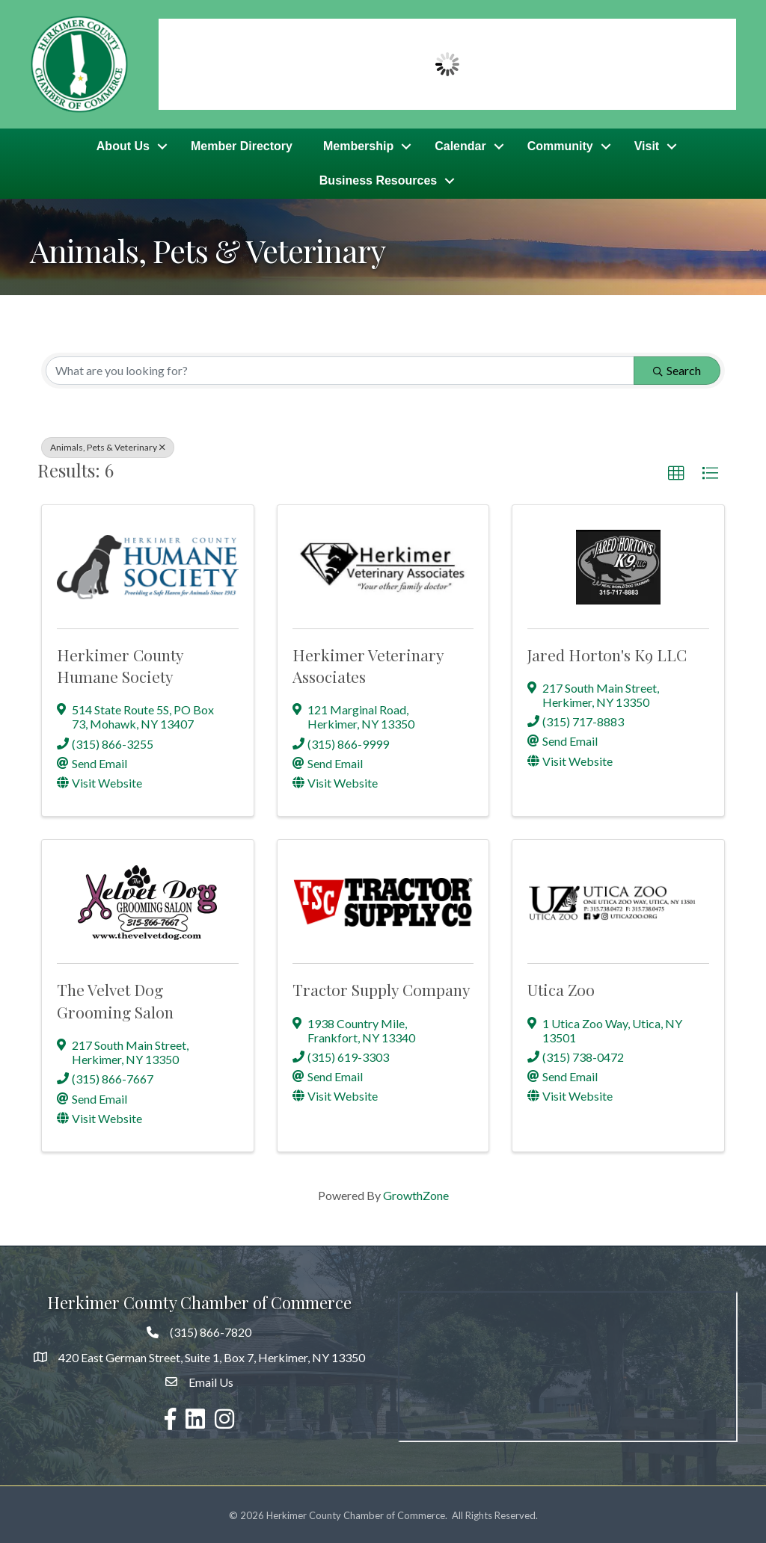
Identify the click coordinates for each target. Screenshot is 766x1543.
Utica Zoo (561, 987)
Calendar (460, 145)
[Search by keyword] (340, 368)
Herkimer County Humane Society (120, 663)
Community (560, 145)
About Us (123, 145)
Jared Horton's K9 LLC (607, 652)
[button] (676, 471)
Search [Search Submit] (677, 368)
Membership (358, 145)
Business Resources (378, 179)
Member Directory (241, 145)
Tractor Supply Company (381, 987)
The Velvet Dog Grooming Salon (115, 998)
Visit (647, 145)
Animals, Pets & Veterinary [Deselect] (107, 445)
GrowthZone (416, 1193)
